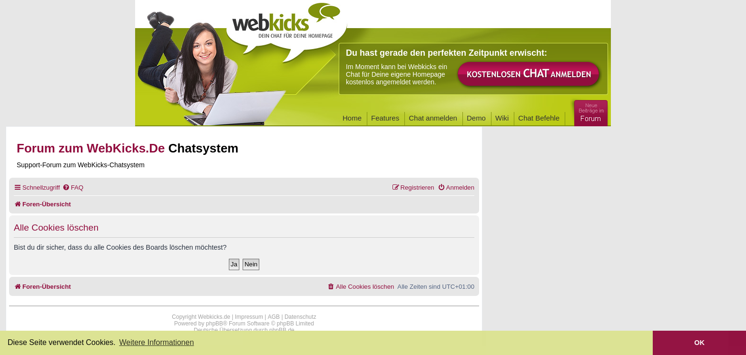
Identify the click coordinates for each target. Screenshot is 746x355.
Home (352, 118)
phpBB (214, 323)
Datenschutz (300, 317)
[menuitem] (72, 187)
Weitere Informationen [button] (156, 342)
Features (385, 118)
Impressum (249, 317)
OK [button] (699, 342)
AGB (274, 317)
